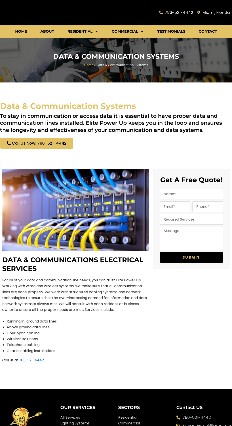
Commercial (128, 31)
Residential (82, 31)
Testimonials (171, 31)
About (47, 31)
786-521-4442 (32, 360)
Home (21, 31)
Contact (208, 31)
